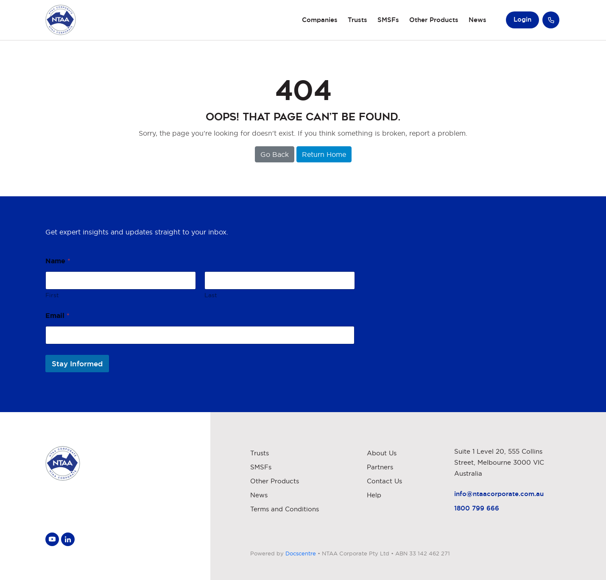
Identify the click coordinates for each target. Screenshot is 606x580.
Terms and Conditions (284, 509)
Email (57, 315)
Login (522, 19)
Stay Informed (77, 364)
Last (210, 295)
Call (550, 19)
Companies (320, 19)
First (52, 295)
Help (374, 495)
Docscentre (300, 553)
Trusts (357, 19)
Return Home (324, 154)
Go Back (274, 154)
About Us (382, 453)
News (477, 19)
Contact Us (384, 481)
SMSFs (388, 19)
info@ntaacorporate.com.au (499, 493)
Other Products (433, 19)
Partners (380, 467)
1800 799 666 (476, 508)
